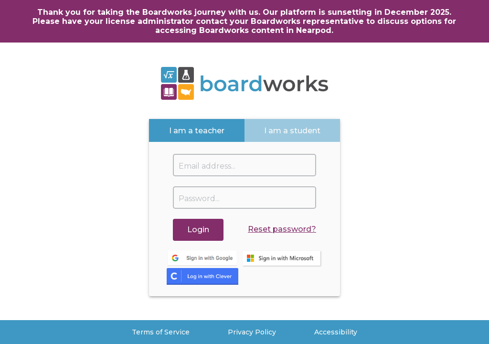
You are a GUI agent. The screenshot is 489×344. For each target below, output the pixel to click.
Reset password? (282, 229)
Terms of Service (161, 332)
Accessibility (335, 332)
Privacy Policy (252, 332)
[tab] (196, 130)
